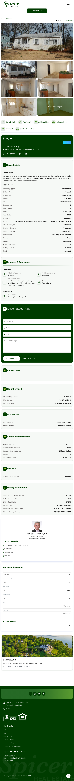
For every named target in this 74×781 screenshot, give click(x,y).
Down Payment (7, 579)
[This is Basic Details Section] (8, 122)
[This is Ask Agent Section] (24, 122)
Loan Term (6, 586)
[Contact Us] (37, 10)
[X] (39, 694)
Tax (4, 602)
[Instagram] (35, 694)
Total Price (6, 571)
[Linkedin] (43, 694)
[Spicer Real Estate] (11, 4)
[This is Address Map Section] (41, 122)
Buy (5, 733)
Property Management (12, 746)
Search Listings (9, 743)
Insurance (5, 610)
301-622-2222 (30, 358)
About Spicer (8, 740)
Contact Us (7, 736)
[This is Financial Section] (7, 129)
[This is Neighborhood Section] (59, 122)
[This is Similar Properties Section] (25, 129)
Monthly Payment (10, 621)
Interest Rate (6, 594)
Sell (4, 730)
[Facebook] (30, 694)
